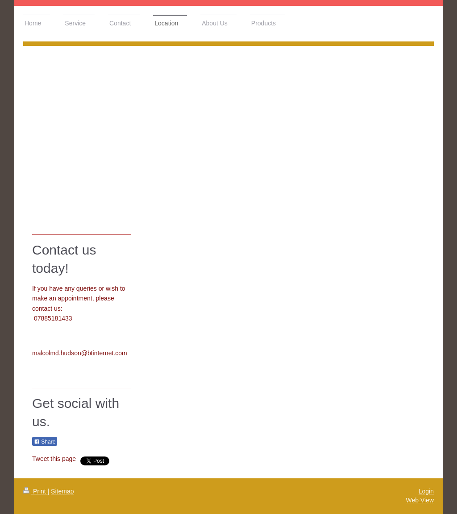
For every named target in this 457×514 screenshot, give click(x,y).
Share (44, 442)
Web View (420, 500)
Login (426, 491)
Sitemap (62, 491)
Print (35, 491)
